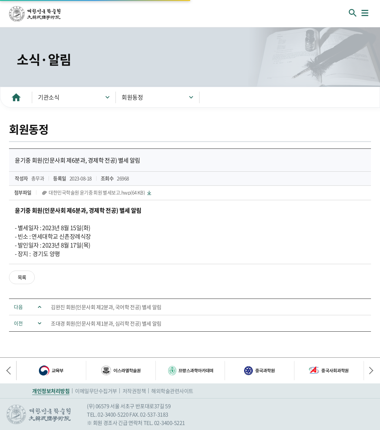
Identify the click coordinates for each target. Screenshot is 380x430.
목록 (22, 277)
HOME (16, 97)
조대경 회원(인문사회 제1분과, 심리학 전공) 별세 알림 (106, 323)
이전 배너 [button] (11, 370)
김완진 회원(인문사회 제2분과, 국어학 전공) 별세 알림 (106, 307)
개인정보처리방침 (51, 390)
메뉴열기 (365, 13)
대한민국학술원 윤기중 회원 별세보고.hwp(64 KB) (97, 192)
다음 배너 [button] (369, 370)
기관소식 (48, 97)
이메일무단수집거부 (96, 390)
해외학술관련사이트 (172, 390)
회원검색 (353, 13)
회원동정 (132, 97)
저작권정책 (134, 390)
